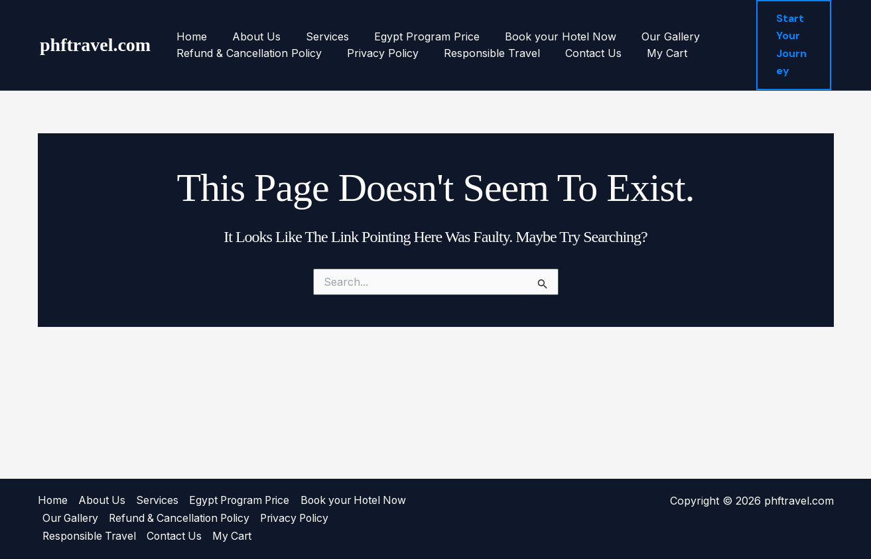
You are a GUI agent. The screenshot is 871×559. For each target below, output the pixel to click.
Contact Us (579, 53)
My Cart (649, 53)
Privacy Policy (377, 53)
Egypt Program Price (413, 36)
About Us (250, 36)
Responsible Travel (482, 53)
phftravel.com (95, 44)
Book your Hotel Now (542, 36)
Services (317, 36)
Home (189, 36)
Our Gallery (649, 36)
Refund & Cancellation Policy (247, 53)
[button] (792, 45)
